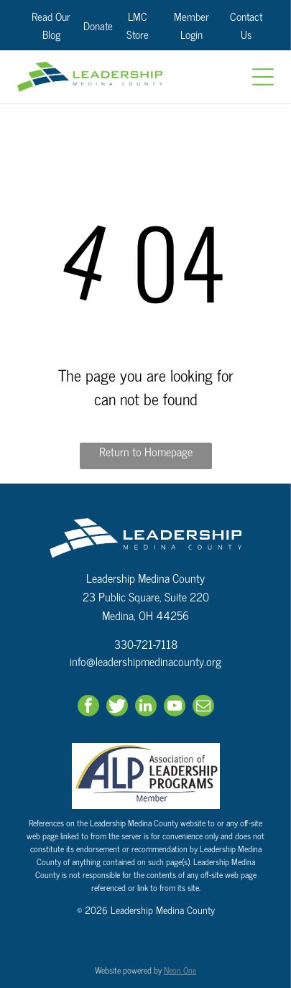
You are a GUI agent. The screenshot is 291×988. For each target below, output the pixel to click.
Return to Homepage (146, 452)
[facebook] (88, 707)
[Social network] (117, 707)
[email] (203, 707)
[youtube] (174, 707)
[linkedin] (146, 707)
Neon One (180, 970)
